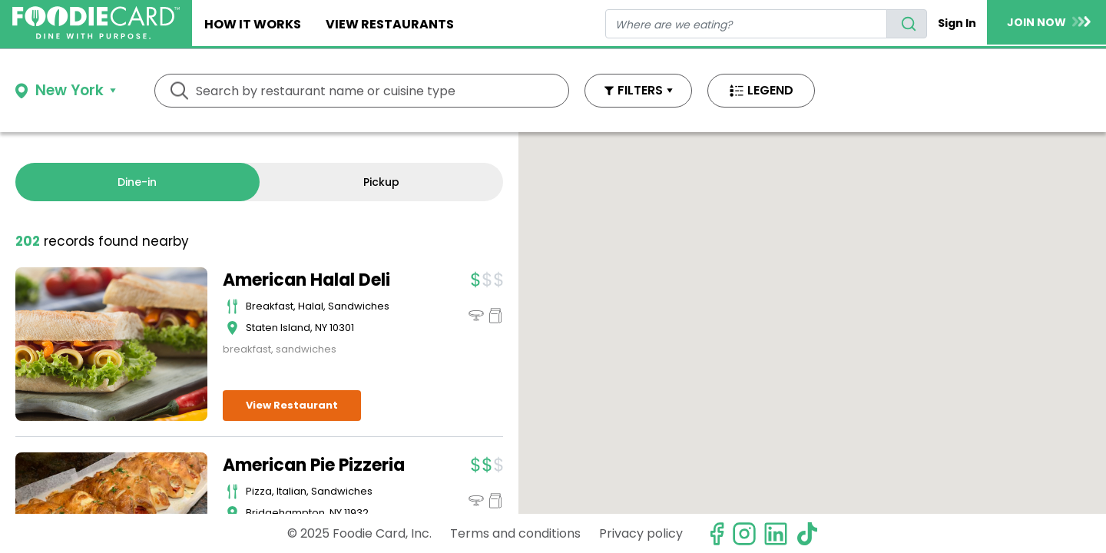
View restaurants (390, 24)
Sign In (957, 23)
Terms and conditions (515, 533)
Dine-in (137, 182)
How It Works (252, 24)
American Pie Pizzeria (314, 465)
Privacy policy (641, 533)
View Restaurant (292, 405)
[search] (906, 23)
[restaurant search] (746, 23)
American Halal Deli (306, 280)
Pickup (381, 182)
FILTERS (640, 90)
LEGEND (770, 90)
